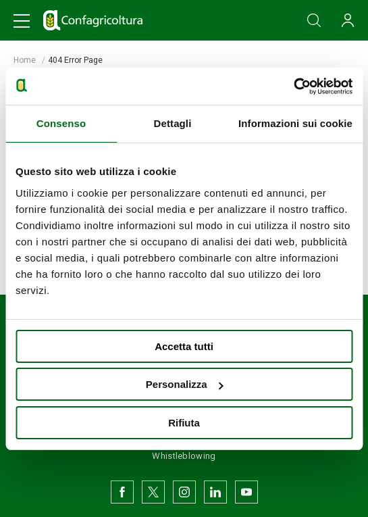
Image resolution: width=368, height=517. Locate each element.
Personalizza (185, 384)
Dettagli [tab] (173, 123)
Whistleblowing (183, 455)
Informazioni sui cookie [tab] (295, 123)
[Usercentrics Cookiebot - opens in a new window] (293, 86)
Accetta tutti (184, 346)
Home (25, 60)
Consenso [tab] (61, 123)
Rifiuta (184, 422)
